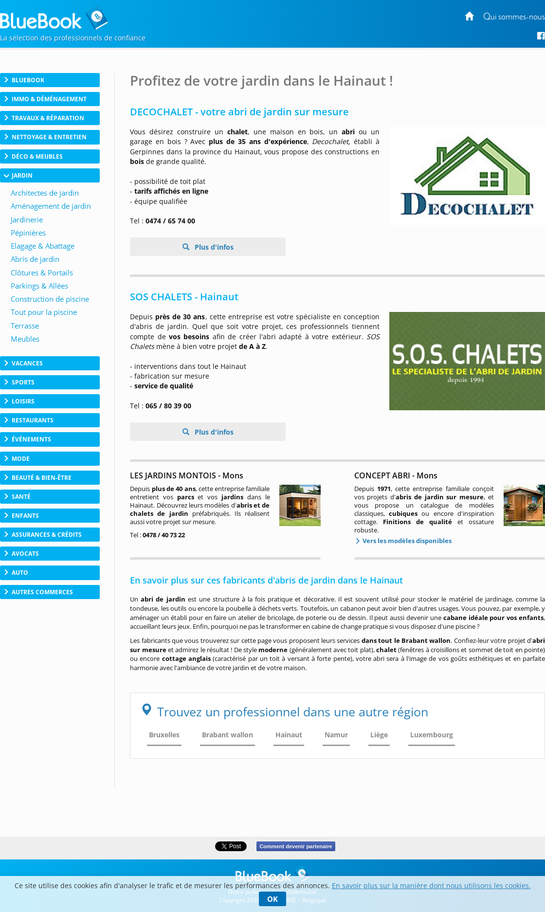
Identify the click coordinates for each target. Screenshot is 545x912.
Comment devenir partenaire (295, 846)
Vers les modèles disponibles (406, 540)
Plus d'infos (213, 247)
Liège (379, 734)
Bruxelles (164, 734)
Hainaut (288, 734)
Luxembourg (431, 734)
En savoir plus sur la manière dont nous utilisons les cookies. (431, 885)
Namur (336, 734)
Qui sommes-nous (514, 17)
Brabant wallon (227, 734)
